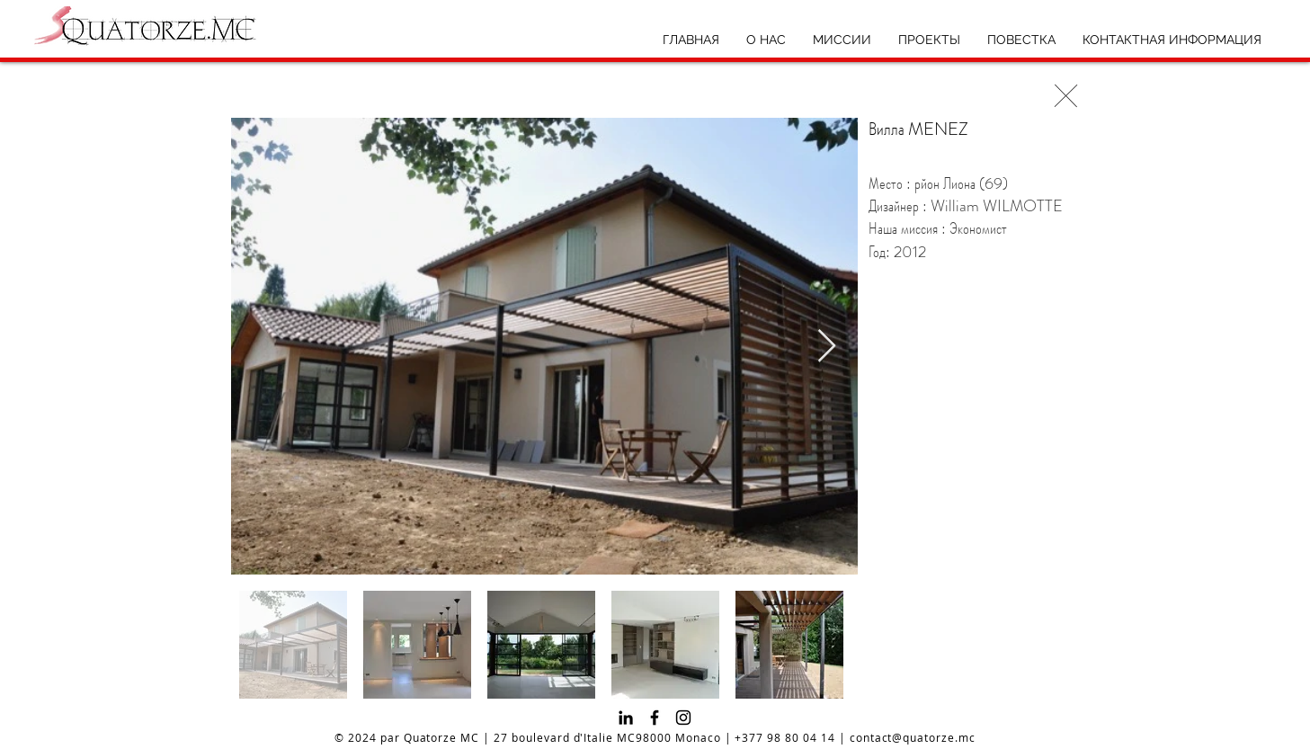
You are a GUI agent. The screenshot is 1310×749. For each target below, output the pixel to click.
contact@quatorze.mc (913, 737)
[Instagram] (683, 717)
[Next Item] (826, 346)
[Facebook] (654, 717)
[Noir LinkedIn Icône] (626, 717)
